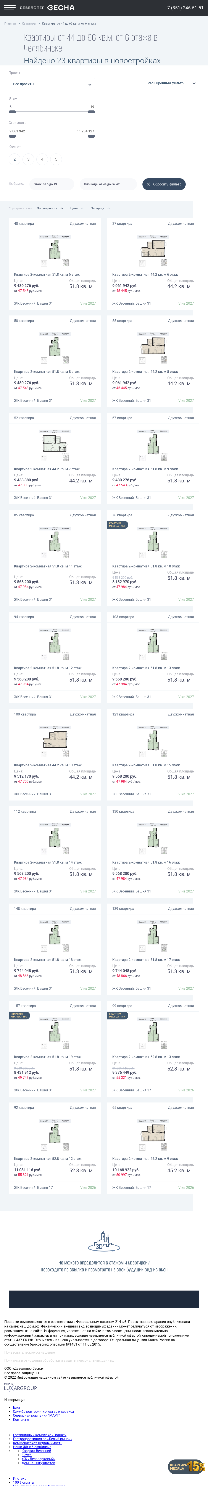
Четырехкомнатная (29, 1460)
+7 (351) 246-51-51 (184, 9)
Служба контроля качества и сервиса (43, 1361)
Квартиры (12, 1444)
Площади (97, 158)
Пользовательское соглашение (29, 1302)
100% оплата (23, 1432)
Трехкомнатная (25, 1456)
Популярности (47, 158)
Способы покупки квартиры (27, 1421)
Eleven (27, 1405)
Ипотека (19, 1428)
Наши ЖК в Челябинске (32, 1397)
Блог (17, 1357)
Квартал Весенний (36, 1401)
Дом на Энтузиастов (38, 1413)
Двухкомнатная (83, 174)
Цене (74, 158)
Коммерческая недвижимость (37, 1393)
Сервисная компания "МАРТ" (36, 1365)
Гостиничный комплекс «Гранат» (39, 1385)
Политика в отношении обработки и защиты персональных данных (59, 1310)
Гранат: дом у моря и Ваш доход (39, 1436)
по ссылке (74, 1219)
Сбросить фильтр (164, 134)
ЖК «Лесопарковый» (38, 1409)
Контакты (21, 1370)
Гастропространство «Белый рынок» (42, 1389)
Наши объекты (16, 1377)
